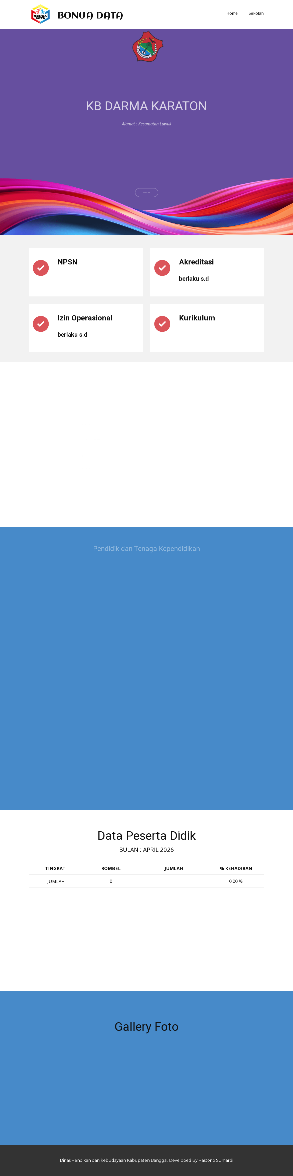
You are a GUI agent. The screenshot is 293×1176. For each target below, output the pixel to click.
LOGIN (146, 204)
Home (232, 13)
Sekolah (256, 13)
